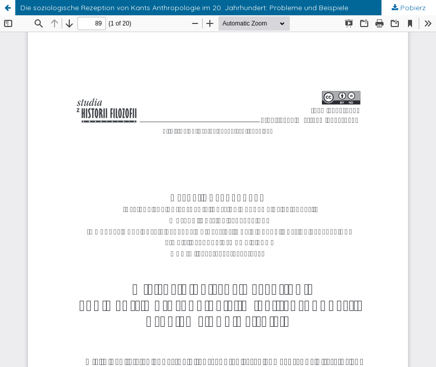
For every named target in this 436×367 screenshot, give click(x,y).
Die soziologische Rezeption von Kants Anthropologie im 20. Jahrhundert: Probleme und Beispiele (184, 7)
